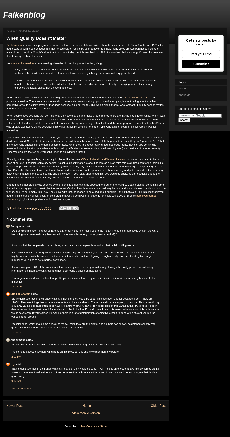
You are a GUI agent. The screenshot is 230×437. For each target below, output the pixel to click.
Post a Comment (21, 388)
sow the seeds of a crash (136, 97)
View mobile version (86, 413)
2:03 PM (16, 356)
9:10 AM (16, 380)
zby (12, 364)
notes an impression (22, 63)
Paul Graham (14, 45)
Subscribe (201, 64)
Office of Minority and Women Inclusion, (103, 159)
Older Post (158, 405)
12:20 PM (17, 332)
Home (87, 405)
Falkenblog (24, 14)
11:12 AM (16, 286)
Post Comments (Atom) (93, 426)
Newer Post (14, 405)
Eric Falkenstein (20, 293)
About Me (184, 95)
